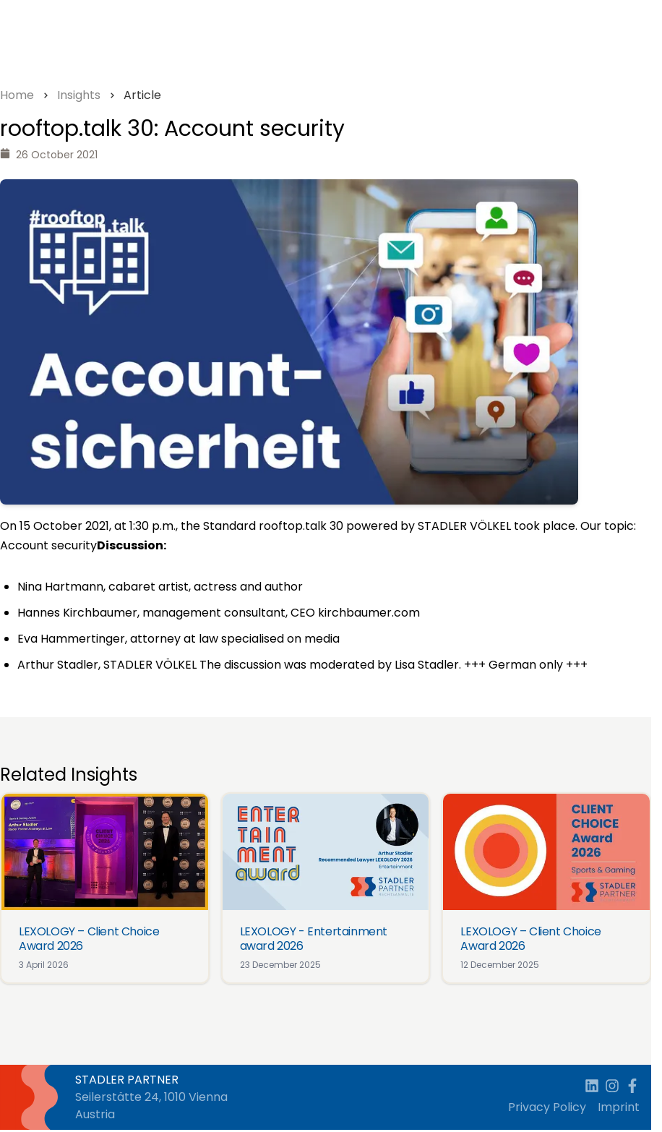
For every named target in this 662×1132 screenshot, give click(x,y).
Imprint (619, 1107)
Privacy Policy (547, 1107)
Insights (78, 95)
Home (17, 95)
